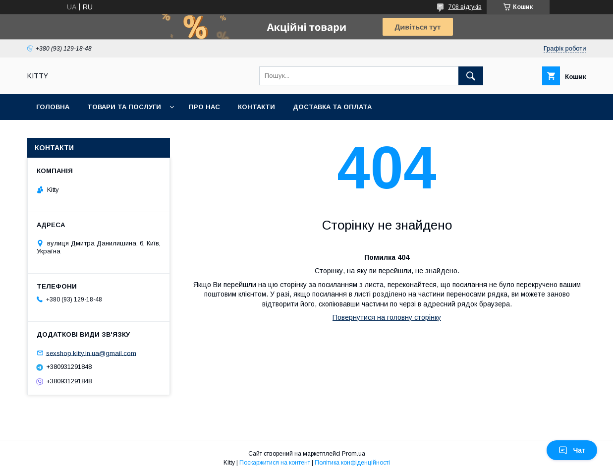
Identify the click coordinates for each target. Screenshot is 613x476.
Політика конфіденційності (352, 462)
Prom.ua (353, 453)
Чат (571, 450)
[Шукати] (470, 75)
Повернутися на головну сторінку (387, 317)
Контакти (256, 107)
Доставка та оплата (332, 107)
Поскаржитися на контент (274, 462)
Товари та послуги (124, 107)
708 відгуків (465, 6)
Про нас (204, 107)
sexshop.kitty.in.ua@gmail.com (91, 353)
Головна (52, 107)
